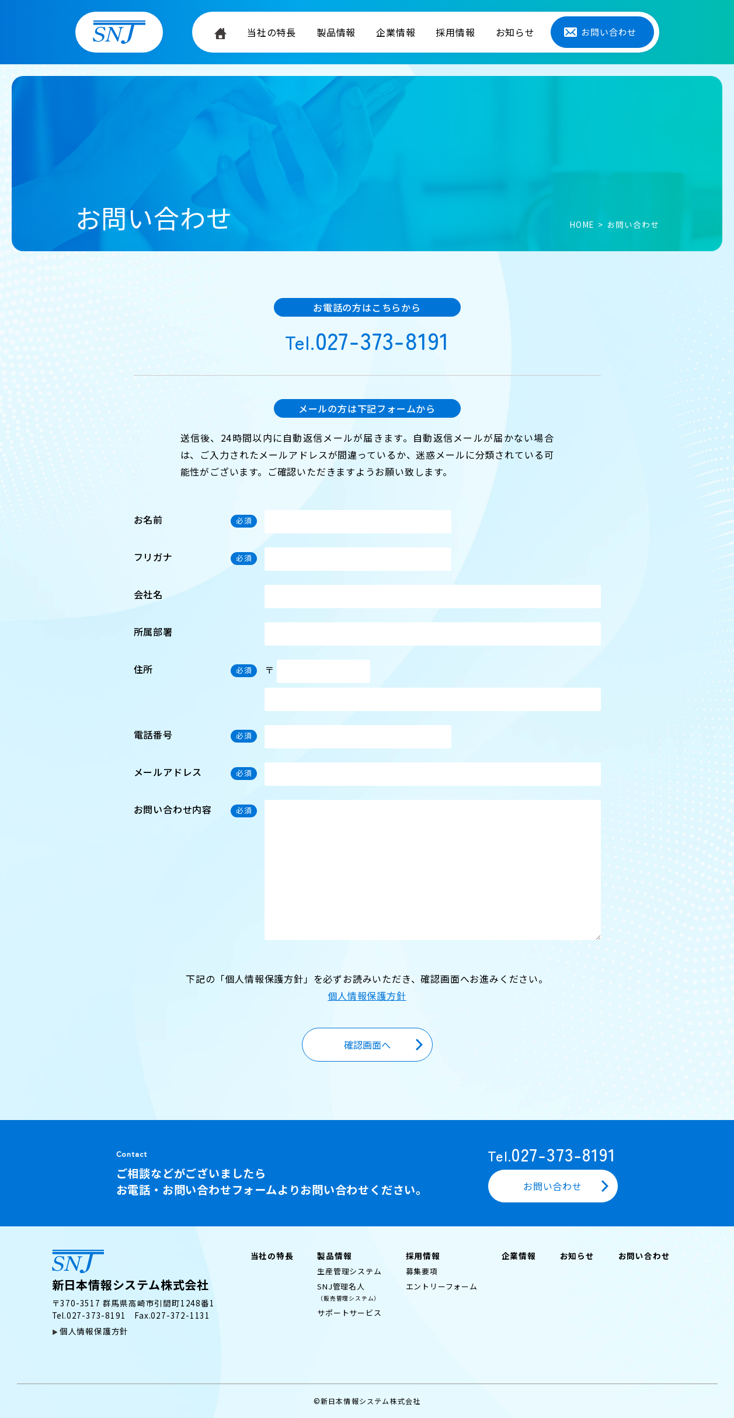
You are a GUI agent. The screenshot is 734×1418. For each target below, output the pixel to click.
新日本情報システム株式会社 (130, 1271)
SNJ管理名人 (348, 1291)
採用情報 (455, 32)
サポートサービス (349, 1312)
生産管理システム (349, 1271)
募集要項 (422, 1271)
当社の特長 (271, 32)
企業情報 (395, 32)
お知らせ (515, 32)
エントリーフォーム (442, 1286)
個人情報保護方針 (367, 996)
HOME (581, 224)
